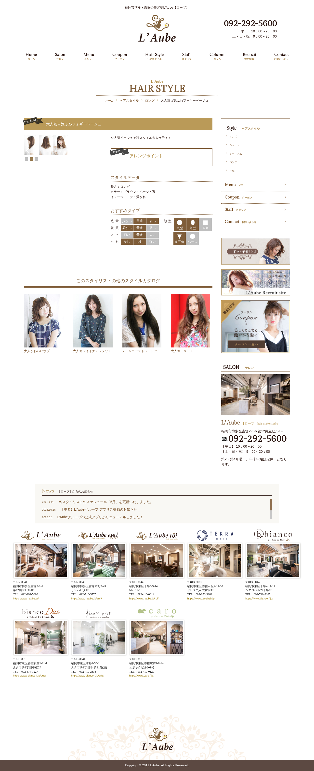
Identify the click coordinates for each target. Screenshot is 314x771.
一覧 (232, 171)
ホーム (109, 100)
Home (31, 56)
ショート (234, 145)
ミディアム (236, 153)
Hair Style (154, 56)
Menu (88, 56)
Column (216, 56)
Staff (187, 56)
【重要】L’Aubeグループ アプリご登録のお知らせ (98, 509)
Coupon (119, 56)
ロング (233, 162)
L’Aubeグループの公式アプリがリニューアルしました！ (100, 517)
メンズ (233, 136)
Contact (281, 56)
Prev (27, 183)
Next (98, 183)
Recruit (249, 56)
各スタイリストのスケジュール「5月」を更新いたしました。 (106, 502)
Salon (60, 56)
